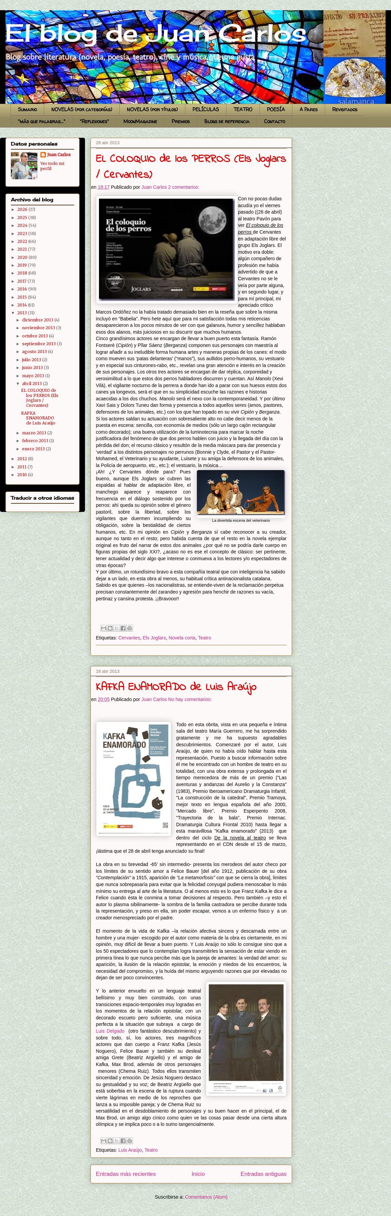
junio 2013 (33, 367)
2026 (23, 209)
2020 (23, 257)
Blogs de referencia (227, 121)
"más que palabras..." (41, 121)
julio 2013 (32, 359)
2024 (23, 225)
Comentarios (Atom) (206, 1197)
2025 (22, 217)
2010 (22, 474)
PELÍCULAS (205, 109)
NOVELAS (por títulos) (152, 109)
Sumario (27, 109)
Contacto (274, 121)
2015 (22, 297)
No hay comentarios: (190, 699)
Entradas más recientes (126, 1174)
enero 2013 (34, 448)
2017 (22, 281)
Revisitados (344, 109)
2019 (22, 265)
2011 (22, 466)
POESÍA (276, 109)
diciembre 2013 (38, 319)
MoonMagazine (140, 121)
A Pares (309, 109)
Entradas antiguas (264, 1174)
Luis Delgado (110, 1031)
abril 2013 (32, 383)
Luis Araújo (130, 1150)
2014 (22, 304)
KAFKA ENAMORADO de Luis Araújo (176, 688)
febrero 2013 (35, 440)
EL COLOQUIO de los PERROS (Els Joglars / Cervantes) (39, 397)
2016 (22, 288)
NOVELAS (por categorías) (81, 109)
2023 (22, 233)
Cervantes (129, 637)
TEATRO (243, 109)
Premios (181, 121)
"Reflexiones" (94, 121)
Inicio (198, 1174)
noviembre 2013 (39, 327)
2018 (22, 273)
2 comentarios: (184, 187)
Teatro (204, 637)
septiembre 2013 (39, 343)
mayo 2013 (33, 375)
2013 (22, 312)
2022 (22, 241)
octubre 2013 (35, 335)
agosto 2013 (35, 351)
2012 (22, 458)
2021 (22, 249)
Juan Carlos (59, 154)
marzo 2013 (34, 432)
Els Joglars (154, 637)
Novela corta (182, 637)
